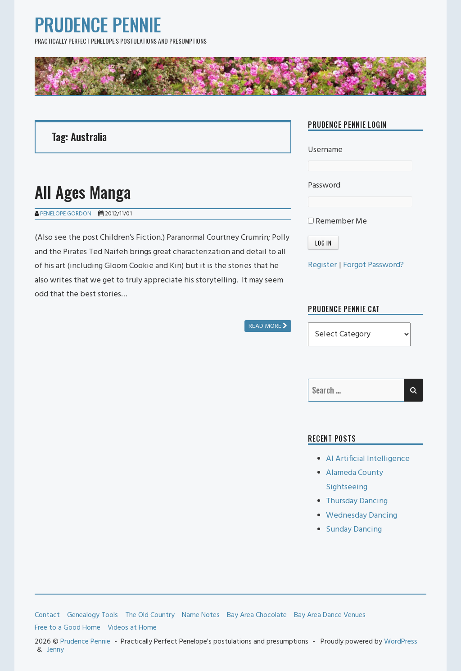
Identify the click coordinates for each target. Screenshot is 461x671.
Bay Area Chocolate (257, 615)
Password (324, 185)
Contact (47, 615)
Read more (268, 326)
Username (325, 150)
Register (322, 265)
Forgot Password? (373, 265)
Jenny (55, 650)
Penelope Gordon (65, 214)
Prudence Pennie (98, 24)
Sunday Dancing (354, 529)
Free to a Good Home (67, 628)
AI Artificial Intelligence (368, 458)
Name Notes (201, 615)
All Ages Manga (83, 191)
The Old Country (150, 615)
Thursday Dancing (357, 501)
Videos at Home (132, 628)
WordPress (400, 642)
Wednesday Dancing (361, 515)
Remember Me (337, 221)
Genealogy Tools (92, 615)
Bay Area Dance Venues (330, 615)
